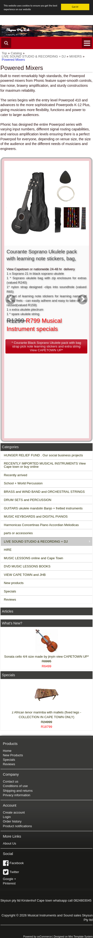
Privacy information (17, 795)
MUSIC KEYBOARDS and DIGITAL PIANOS (36, 516)
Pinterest (9, 883)
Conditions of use (15, 786)
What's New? (12, 623)
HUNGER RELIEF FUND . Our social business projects (43, 455)
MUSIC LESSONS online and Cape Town (33, 558)
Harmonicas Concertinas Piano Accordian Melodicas (41, 525)
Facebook (17, 863)
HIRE (8, 550)
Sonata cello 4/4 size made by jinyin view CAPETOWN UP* (46, 656)
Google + (9, 879)
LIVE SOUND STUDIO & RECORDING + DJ (36, 541)
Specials (10, 591)
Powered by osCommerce (37, 936)
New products (14, 583)
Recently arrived (15, 475)
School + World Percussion (23, 483)
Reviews (10, 599)
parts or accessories (18, 533)
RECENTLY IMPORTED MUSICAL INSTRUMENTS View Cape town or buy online (45, 465)
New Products (13, 755)
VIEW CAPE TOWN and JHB (25, 575)
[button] (46, 346)
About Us (9, 843)
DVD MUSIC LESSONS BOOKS (27, 566)
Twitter (14, 872)
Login (7, 817)
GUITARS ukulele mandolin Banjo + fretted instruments (43, 508)
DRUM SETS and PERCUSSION (27, 500)
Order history (12, 821)
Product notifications (17, 826)
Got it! (75, 6)
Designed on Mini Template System (73, 936)
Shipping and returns (18, 790)
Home (7, 750)
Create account (14, 812)
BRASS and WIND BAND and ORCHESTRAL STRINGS (44, 492)
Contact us (10, 781)
